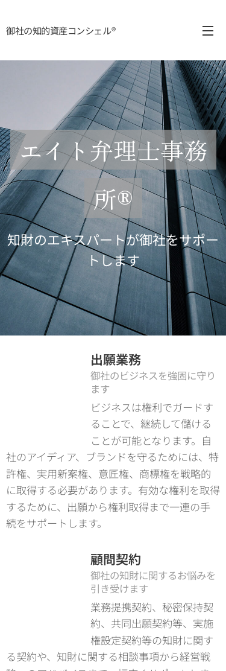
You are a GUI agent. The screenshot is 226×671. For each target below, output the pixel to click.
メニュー (207, 30)
